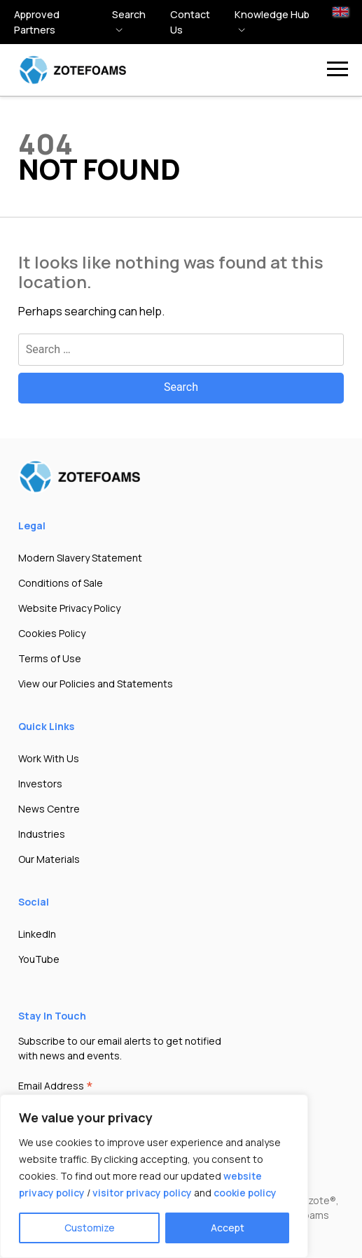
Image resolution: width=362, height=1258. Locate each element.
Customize (89, 1227)
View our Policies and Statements (95, 683)
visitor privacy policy (142, 1192)
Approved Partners (37, 22)
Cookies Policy (51, 633)
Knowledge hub (272, 14)
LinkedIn (37, 934)
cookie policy (245, 1192)
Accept (227, 1227)
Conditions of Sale (60, 582)
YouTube (39, 959)
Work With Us (48, 758)
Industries (41, 834)
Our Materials (49, 859)
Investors (40, 783)
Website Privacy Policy (69, 608)
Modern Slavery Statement (80, 557)
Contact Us (190, 22)
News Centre (49, 808)
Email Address (55, 1087)
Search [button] (129, 14)
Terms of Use (49, 658)
